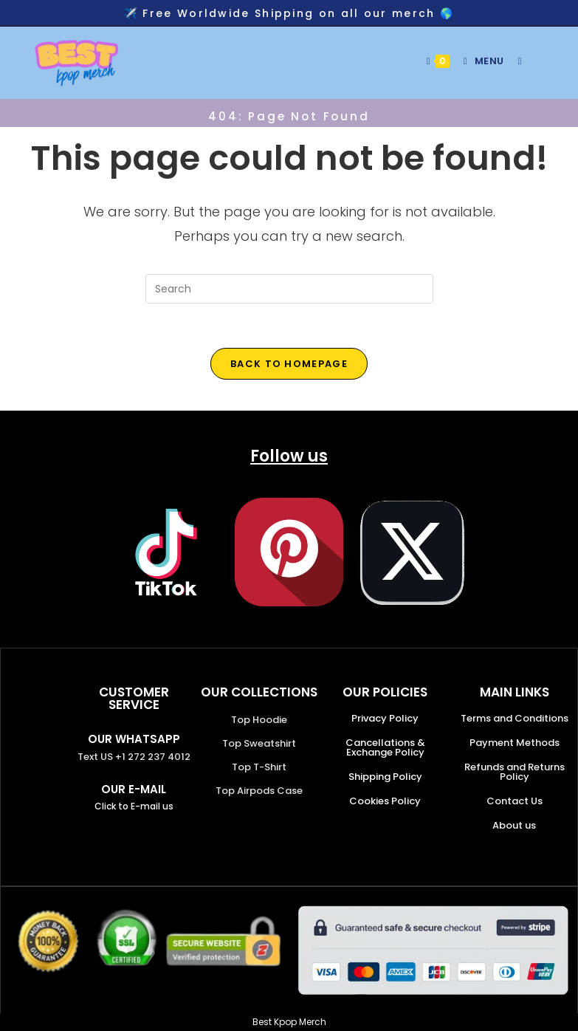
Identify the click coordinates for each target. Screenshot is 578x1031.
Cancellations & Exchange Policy (385, 747)
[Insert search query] (289, 289)
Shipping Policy (385, 777)
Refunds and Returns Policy (514, 772)
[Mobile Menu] (480, 61)
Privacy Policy (385, 718)
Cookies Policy (385, 801)
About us (514, 825)
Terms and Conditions (514, 718)
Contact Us (514, 801)
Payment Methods (514, 743)
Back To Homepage (289, 364)
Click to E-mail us (133, 806)
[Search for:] (514, 61)
